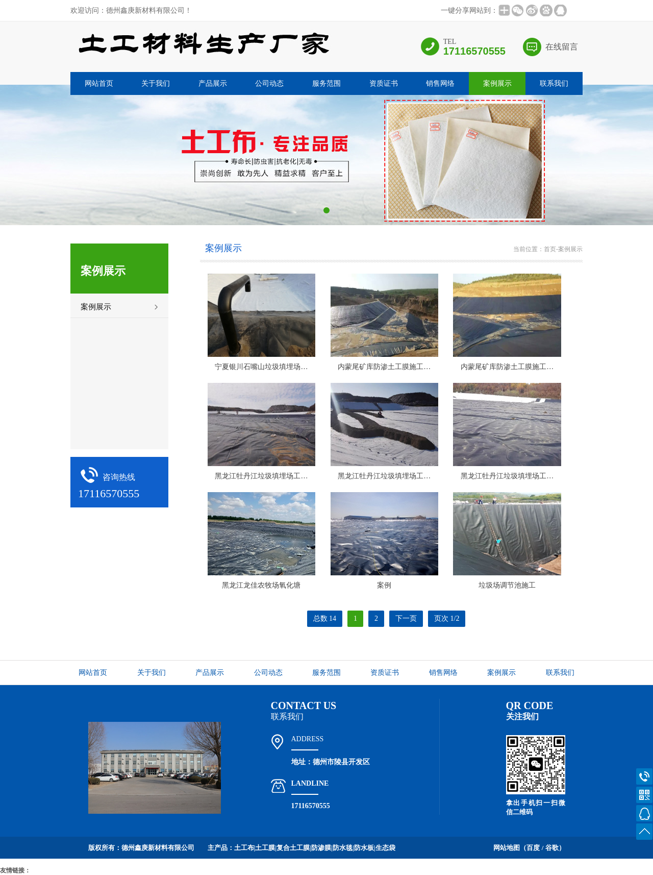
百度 (533, 848)
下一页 (406, 618)
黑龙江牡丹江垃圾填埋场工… (261, 476)
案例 (384, 585)
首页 (550, 249)
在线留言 (561, 46)
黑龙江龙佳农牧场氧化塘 (261, 585)
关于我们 (155, 83)
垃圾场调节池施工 (507, 585)
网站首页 (99, 83)
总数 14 (325, 618)
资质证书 (383, 83)
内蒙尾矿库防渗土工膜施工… (384, 367)
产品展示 (212, 83)
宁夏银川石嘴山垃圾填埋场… (261, 367)
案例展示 (497, 83)
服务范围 (326, 83)
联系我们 (554, 83)
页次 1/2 (446, 618)
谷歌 (552, 848)
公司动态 (269, 83)
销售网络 (440, 83)
